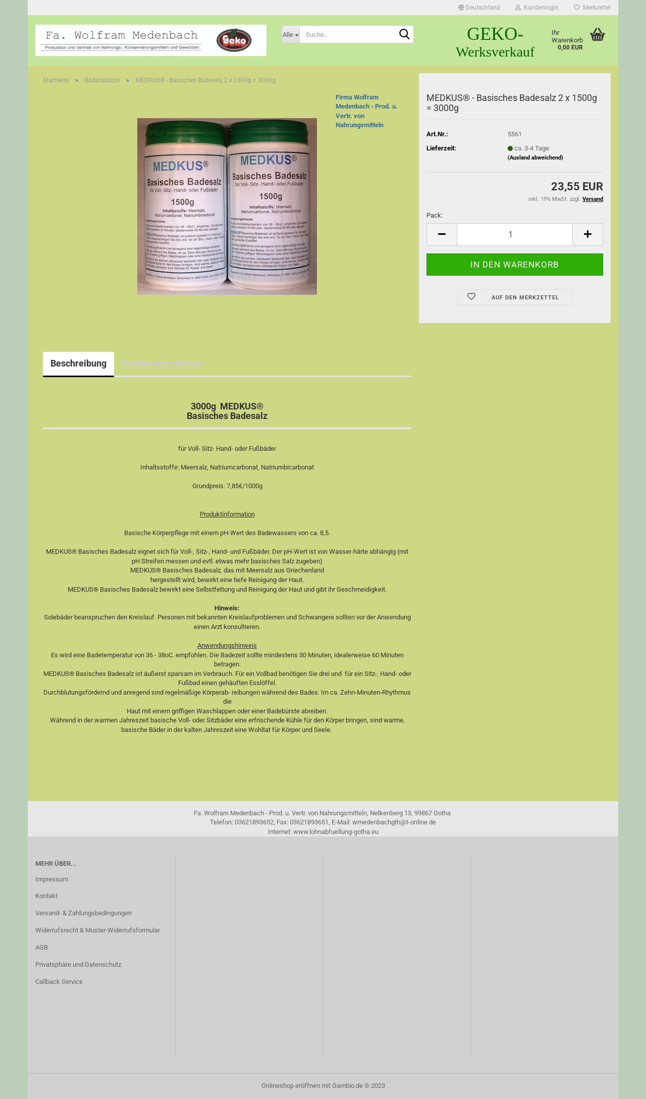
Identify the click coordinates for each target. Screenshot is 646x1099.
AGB (41, 947)
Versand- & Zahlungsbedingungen (83, 913)
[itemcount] (515, 234)
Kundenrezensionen (162, 363)
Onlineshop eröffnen (290, 1085)
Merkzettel (592, 7)
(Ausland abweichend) (535, 157)
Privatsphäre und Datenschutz (78, 964)
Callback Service (59, 981)
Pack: (434, 215)
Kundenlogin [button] (537, 7)
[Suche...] (291, 34)
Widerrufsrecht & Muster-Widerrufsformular (97, 930)
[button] (479, 7)
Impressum (51, 879)
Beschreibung (78, 363)
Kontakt (46, 896)
